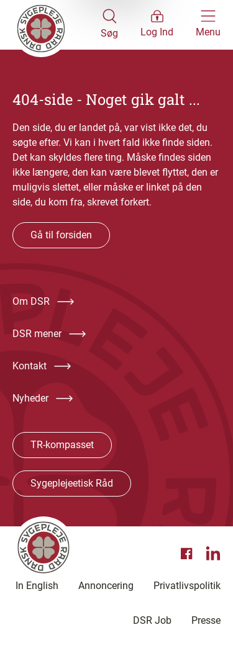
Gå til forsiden (61, 235)
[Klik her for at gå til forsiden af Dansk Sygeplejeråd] (56, 25)
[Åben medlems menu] (156, 25)
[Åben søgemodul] (109, 25)
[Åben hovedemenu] (208, 25)
